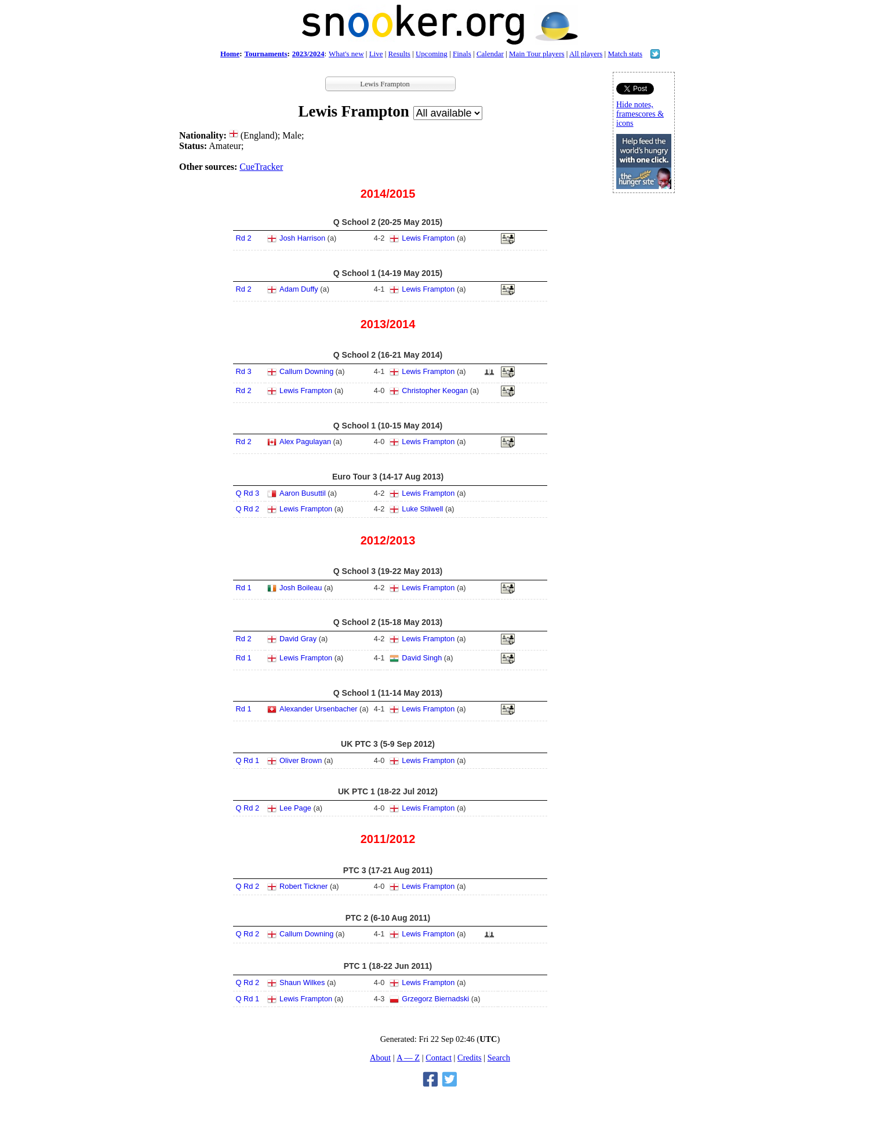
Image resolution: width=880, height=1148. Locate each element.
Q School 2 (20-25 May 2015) (387, 222)
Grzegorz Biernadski (435, 998)
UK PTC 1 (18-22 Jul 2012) (388, 791)
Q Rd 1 (248, 760)
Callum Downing (306, 371)
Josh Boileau (300, 587)
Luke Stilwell (422, 508)
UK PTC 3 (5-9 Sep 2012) (388, 744)
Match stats (625, 53)
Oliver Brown (300, 760)
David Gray (298, 638)
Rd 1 (244, 587)
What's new (346, 53)
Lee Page (295, 808)
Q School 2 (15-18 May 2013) (387, 622)
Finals (462, 53)
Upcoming (432, 53)
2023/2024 (308, 53)
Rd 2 (244, 238)
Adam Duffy (298, 289)
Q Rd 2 (248, 508)
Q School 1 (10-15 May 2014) (387, 425)
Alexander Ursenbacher (318, 708)
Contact (439, 1057)
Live (376, 53)
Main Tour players (537, 53)
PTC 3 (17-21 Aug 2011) (387, 870)
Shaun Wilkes (302, 982)
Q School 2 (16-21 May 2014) (387, 354)
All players (585, 53)
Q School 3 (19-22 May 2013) (387, 571)
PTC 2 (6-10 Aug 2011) (388, 917)
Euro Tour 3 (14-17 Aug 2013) (387, 476)
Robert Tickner (303, 886)
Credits (469, 1057)
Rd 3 (244, 371)
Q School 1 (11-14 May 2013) (387, 692)
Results (399, 53)
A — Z (408, 1057)
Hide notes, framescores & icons (640, 114)
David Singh (422, 657)
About (380, 1057)
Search (499, 1057)
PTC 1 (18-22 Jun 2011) (388, 966)
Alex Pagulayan (305, 441)
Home (229, 53)
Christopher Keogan (435, 390)
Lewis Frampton (428, 238)
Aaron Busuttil (302, 493)
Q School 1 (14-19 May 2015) (387, 273)
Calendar (490, 53)
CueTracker (261, 167)
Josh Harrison (302, 238)
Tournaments (266, 53)
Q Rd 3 (248, 493)
